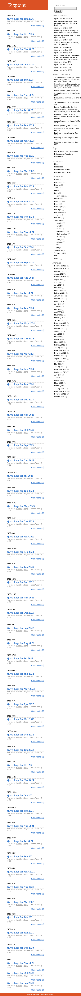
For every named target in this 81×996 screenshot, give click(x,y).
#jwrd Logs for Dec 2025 (20, 34)
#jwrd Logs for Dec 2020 (20, 947)
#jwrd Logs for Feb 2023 (20, 551)
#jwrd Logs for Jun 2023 (20, 490)
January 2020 (59, 389)
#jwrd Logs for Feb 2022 (20, 734)
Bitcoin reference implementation (66, 151)
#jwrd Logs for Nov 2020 (20, 963)
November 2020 (60, 369)
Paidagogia (58, 207)
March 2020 (58, 383)
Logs (26, 21)
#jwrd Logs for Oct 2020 (20, 972)
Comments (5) (37, 71)
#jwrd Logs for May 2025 (21, 140)
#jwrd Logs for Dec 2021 (20, 765)
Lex (55, 190)
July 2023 (57, 304)
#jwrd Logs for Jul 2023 (20, 475)
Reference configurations (63, 154)
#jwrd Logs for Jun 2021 (20, 856)
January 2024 (59, 296)
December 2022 (60, 323)
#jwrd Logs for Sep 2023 (20, 445)
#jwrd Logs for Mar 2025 (20, 171)
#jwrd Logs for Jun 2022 (20, 673)
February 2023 (59, 318)
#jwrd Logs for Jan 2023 (20, 567)
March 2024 (58, 290)
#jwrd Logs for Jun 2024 (20, 308)
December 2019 (60, 391)
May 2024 (58, 288)
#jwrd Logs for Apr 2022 (20, 704)
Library (56, 164)
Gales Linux (60, 231)
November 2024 (60, 277)
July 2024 (57, 282)
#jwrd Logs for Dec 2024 (20, 216)
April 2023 (58, 312)
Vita (55, 256)
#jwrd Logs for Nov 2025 (20, 49)
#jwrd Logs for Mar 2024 (20, 353)
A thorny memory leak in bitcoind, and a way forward (66, 44)
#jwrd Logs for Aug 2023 (20, 460)
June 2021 (58, 361)
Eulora (58, 229)
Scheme (59, 242)
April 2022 (58, 339)
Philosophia (58, 212)
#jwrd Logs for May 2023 (21, 506)
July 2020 (57, 375)
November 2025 (60, 269)
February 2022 (59, 345)
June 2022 (58, 334)
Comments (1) (37, 56)
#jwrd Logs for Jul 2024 (20, 293)
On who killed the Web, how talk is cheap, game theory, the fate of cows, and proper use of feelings (67, 57)
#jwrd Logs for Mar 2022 (20, 719)
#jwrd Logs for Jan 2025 (20, 201)
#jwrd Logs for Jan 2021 (20, 932)
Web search (58, 157)
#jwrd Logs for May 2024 (21, 323)
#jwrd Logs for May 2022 (21, 688)
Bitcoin (58, 223)
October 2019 (59, 397)
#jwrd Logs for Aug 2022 (20, 643)
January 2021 (59, 367)
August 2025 (59, 274)
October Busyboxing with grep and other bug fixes (67, 36)
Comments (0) (37, 26)
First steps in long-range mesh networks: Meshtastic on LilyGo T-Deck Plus (66, 23)
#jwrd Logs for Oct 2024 (20, 247)
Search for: (59, 5)
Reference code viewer (62, 172)
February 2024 (59, 293)
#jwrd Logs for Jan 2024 (20, 384)
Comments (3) (37, 132)
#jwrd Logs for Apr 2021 (20, 886)
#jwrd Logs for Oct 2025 (20, 64)
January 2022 (59, 348)
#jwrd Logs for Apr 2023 (20, 521)
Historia (57, 185)
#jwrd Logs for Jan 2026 (20, 18)
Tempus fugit (59, 253)
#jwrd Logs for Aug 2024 (20, 277)
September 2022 (60, 331)
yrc (57, 248)
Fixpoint (17, 5)
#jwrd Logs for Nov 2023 (20, 414)
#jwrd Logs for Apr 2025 (20, 155)
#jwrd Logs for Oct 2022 (20, 612)
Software (57, 220)
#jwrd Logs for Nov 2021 (20, 780)
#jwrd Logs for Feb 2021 (20, 917)
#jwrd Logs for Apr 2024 (20, 338)
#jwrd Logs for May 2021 (21, 871)
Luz (55, 90)
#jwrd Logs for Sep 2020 (20, 983)
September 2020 (60, 372)
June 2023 (58, 307)
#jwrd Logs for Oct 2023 (20, 430)
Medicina (57, 199)
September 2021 (60, 359)
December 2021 (60, 350)
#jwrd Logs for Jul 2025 (20, 110)
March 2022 (58, 342)
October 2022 (59, 329)
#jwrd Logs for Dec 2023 (20, 399)
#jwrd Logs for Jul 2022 (20, 658)
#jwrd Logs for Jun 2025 (20, 125)
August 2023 (59, 301)
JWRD (56, 188)
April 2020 (58, 380)
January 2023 (59, 320)
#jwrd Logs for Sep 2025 (20, 79)
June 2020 (58, 378)
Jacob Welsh (59, 77)
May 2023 (58, 310)
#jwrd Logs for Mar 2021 (20, 902)
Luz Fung (57, 133)
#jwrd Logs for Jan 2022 (20, 749)
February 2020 (59, 386)
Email (58, 226)
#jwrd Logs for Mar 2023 (20, 536)
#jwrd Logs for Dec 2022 (20, 582)
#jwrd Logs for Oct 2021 (20, 795)
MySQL (59, 240)
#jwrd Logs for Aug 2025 (20, 94)
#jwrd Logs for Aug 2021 (20, 825)
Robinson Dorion (60, 114)
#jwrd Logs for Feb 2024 (20, 369)
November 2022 (60, 326)
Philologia (57, 210)
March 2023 (58, 315)
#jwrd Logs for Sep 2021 (20, 810)
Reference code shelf (62, 169)
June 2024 (58, 285)
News (56, 204)
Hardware (57, 182)
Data (56, 180)
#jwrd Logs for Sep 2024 (20, 262)
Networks (57, 201)
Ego (57, 215)
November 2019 (60, 394)
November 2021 (60, 353)
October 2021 (59, 356)
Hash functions (61, 234)
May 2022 (58, 337)
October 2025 (59, 271)
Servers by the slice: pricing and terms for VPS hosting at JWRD (66, 32)
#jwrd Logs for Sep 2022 (20, 628)
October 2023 (59, 299)
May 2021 (58, 364)
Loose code (58, 167)
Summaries (58, 250)
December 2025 (60, 266)
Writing (56, 259)
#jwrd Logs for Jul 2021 (20, 841)
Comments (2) (37, 224)
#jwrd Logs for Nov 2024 (20, 232)
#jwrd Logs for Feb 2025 (20, 186)
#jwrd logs (19, 21)
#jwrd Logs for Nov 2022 (20, 597)
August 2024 (59, 279)
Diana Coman (59, 98)
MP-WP (59, 237)
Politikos (57, 218)
